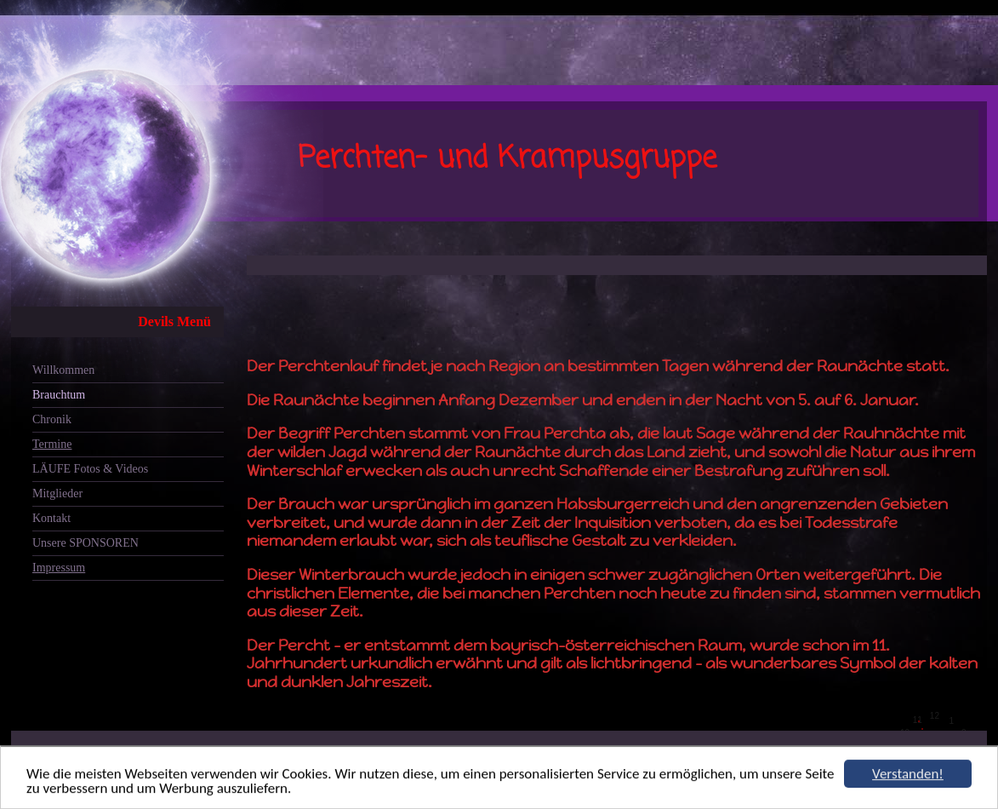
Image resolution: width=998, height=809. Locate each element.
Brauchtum (58, 394)
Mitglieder (57, 493)
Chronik (51, 419)
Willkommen (63, 370)
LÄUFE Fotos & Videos (90, 468)
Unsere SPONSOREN (85, 542)
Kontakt (51, 518)
